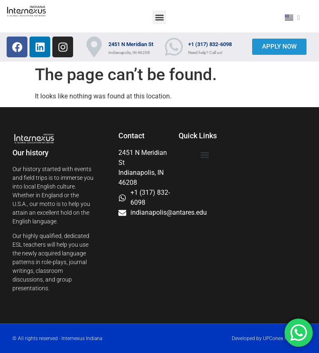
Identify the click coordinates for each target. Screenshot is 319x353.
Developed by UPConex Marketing (269, 338)
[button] (159, 17)
